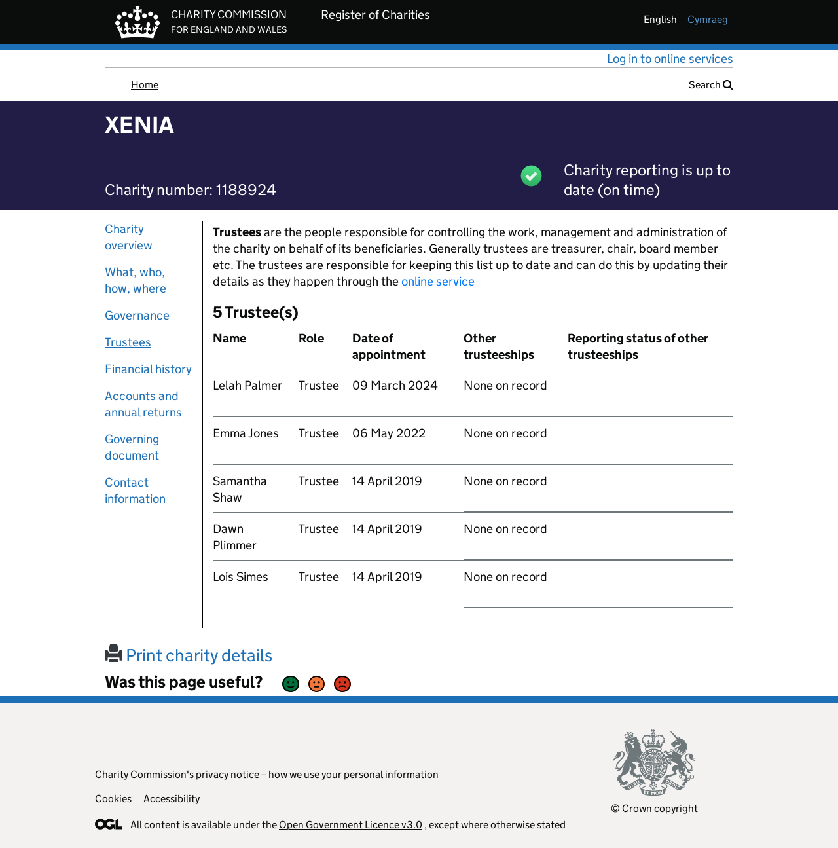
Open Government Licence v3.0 (350, 825)
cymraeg (707, 19)
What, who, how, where (135, 280)
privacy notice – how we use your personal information (317, 774)
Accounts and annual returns (143, 404)
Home (144, 85)
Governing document (132, 447)
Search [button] (711, 85)
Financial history (148, 369)
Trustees (128, 342)
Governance (137, 315)
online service (438, 281)
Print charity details (188, 655)
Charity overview (129, 237)
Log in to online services (670, 58)
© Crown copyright (654, 808)
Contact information (135, 490)
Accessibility (171, 798)
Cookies (113, 798)
